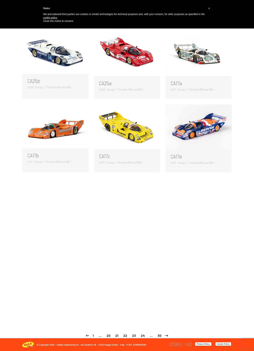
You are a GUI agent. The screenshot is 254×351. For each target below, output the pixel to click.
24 (143, 336)
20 (108, 336)
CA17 (173, 89)
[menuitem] (175, 344)
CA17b (33, 155)
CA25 (30, 87)
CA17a (176, 83)
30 (159, 336)
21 (116, 336)
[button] (209, 8)
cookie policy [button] (50, 17)
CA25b (33, 81)
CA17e (176, 156)
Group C (40, 87)
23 (134, 336)
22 (125, 336)
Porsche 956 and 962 (58, 87)
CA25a (105, 83)
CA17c (104, 156)
